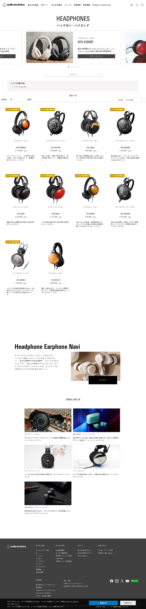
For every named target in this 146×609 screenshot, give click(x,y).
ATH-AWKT (21, 214)
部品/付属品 (40, 572)
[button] (68, 66)
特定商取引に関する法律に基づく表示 (76, 586)
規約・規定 (67, 580)
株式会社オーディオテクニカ (45, 585)
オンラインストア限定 (42, 552)
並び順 (121, 100)
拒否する (128, 603)
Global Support (82, 556)
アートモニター (21, 87)
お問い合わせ (102, 545)
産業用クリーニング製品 (64, 556)
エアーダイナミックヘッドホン (55, 141)
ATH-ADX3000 (125, 148)
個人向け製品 (33, 5)
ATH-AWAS (56, 214)
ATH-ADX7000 (55, 148)
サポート (44, 5)
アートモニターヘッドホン (21, 273)
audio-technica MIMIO (43, 593)
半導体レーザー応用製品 (64, 561)
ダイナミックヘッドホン (90, 141)
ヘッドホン (39, 556)
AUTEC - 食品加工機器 (43, 596)
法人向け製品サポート (85, 553)
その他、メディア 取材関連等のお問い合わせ (105, 552)
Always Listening (102, 5)
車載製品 (39, 569)
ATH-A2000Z (21, 280)
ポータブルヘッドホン (21, 141)
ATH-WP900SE (21, 148)
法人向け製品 (56, 5)
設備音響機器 (60, 550)
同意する (103, 603)
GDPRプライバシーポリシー (73, 583)
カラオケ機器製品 (61, 553)
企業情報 (77, 5)
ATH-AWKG (90, 148)
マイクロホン (40, 561)
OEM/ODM (59, 558)
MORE (102, 380)
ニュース (67, 5)
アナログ (39, 564)
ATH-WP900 (90, 214)
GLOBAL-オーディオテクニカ (45, 590)
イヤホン (39, 558)
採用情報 (86, 5)
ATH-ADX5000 (125, 214)
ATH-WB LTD (55, 280)
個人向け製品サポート (85, 550)
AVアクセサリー (41, 567)
